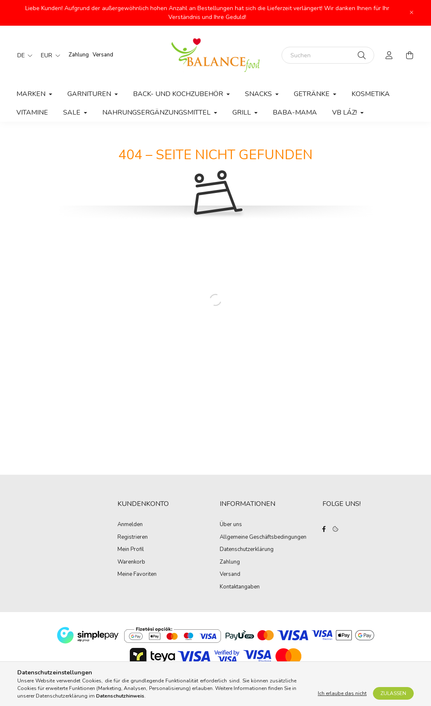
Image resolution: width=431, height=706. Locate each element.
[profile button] (389, 55)
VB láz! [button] (345, 112)
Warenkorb (131, 562)
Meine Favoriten (137, 574)
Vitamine (32, 112)
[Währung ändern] (48, 55)
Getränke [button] (312, 94)
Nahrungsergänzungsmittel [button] (157, 112)
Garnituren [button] (90, 94)
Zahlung (79, 55)
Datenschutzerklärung (247, 549)
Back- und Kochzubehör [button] (179, 94)
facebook (324, 529)
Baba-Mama (295, 112)
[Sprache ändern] (22, 55)
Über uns (231, 524)
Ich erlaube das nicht (342, 693)
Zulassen (393, 693)
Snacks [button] (259, 94)
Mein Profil (130, 549)
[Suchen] (328, 55)
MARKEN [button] (31, 94)
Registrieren (132, 537)
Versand (103, 55)
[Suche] (362, 55)
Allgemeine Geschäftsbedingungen (263, 537)
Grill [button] (242, 112)
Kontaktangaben (240, 587)
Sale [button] (72, 112)
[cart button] (409, 55)
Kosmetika (370, 94)
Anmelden (130, 524)
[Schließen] (411, 12)
